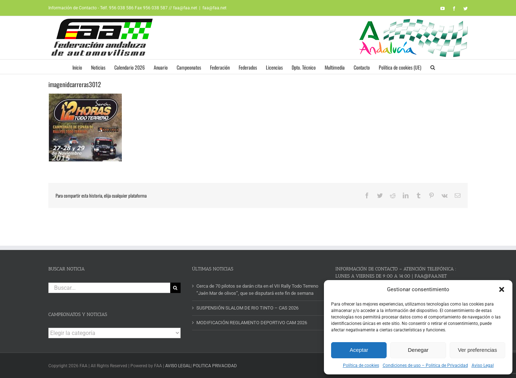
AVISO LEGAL (178, 365)
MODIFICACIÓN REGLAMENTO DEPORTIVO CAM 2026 (251, 322)
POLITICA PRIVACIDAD (215, 365)
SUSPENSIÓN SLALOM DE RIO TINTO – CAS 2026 (247, 308)
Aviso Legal (483, 365)
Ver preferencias (477, 350)
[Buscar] (175, 288)
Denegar (418, 350)
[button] (501, 289)
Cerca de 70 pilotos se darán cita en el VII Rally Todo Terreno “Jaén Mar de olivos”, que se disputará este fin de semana (257, 289)
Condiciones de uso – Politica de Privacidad (425, 365)
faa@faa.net (214, 7)
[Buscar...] (109, 288)
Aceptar (359, 350)
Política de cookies (361, 365)
